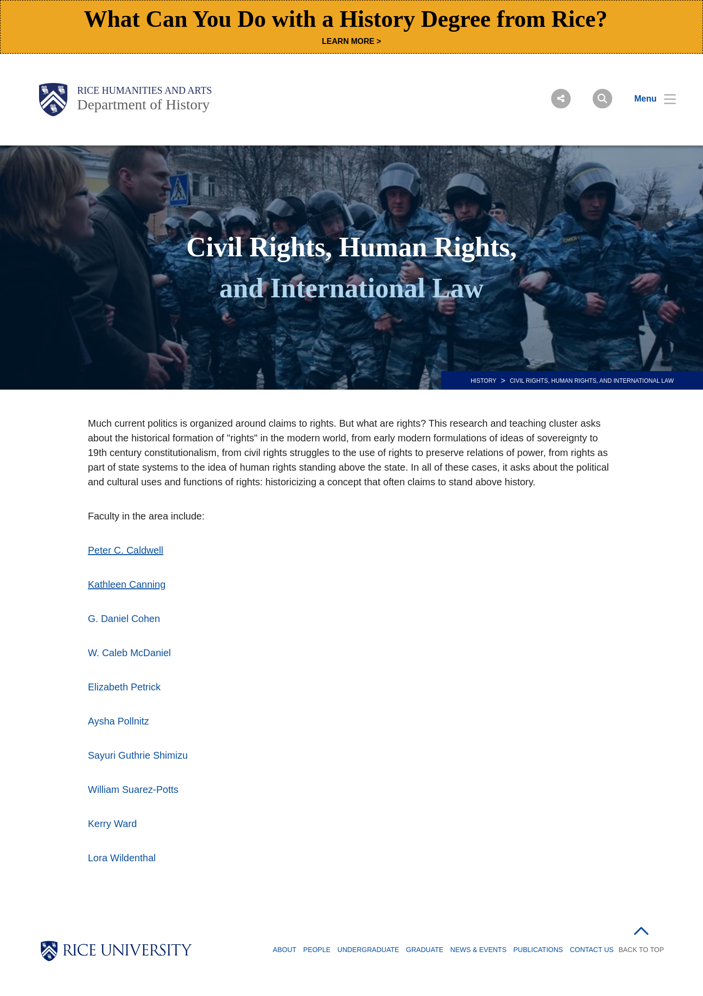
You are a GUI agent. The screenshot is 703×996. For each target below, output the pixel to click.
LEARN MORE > (351, 41)
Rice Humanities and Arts (144, 90)
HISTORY (483, 380)
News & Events (478, 950)
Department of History (143, 104)
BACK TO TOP (641, 950)
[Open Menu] (649, 98)
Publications (538, 950)
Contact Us (592, 950)
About (284, 950)
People (317, 950)
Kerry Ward (112, 823)
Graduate (425, 950)
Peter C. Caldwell (126, 550)
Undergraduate (368, 950)
